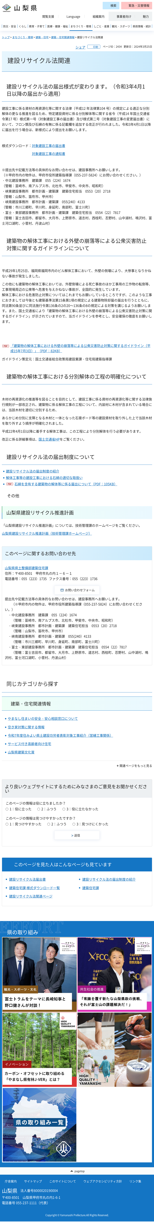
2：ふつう (49, 808)
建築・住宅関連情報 (62, 37)
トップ (6, 37)
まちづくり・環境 (22, 37)
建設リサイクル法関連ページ (30, 896)
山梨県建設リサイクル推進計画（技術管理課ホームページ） (47, 533)
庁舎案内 (11, 1181)
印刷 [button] (95, 47)
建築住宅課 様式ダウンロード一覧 (34, 888)
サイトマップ (33, 1181)
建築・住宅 (42, 37)
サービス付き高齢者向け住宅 (29, 743)
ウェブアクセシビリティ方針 (102, 1181)
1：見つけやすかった (26, 823)
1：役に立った (21, 808)
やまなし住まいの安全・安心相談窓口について (43, 718)
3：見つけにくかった (92, 823)
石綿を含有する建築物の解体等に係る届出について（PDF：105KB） (65, 484)
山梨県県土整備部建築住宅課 (26, 567)
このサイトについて (62, 1181)
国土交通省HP (49, 439)
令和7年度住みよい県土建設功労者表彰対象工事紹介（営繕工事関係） (60, 735)
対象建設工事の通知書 (48, 153)
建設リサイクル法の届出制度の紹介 (32, 471)
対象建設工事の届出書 (48, 145)
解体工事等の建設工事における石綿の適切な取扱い (44, 477)
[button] (136, 5)
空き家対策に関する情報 (26, 727)
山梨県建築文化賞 (21, 752)
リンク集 (135, 1181)
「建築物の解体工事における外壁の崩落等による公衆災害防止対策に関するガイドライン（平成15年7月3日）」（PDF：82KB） (80, 348)
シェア (80, 47)
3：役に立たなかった (82, 808)
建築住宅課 (90, 888)
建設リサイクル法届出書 (27, 879)
